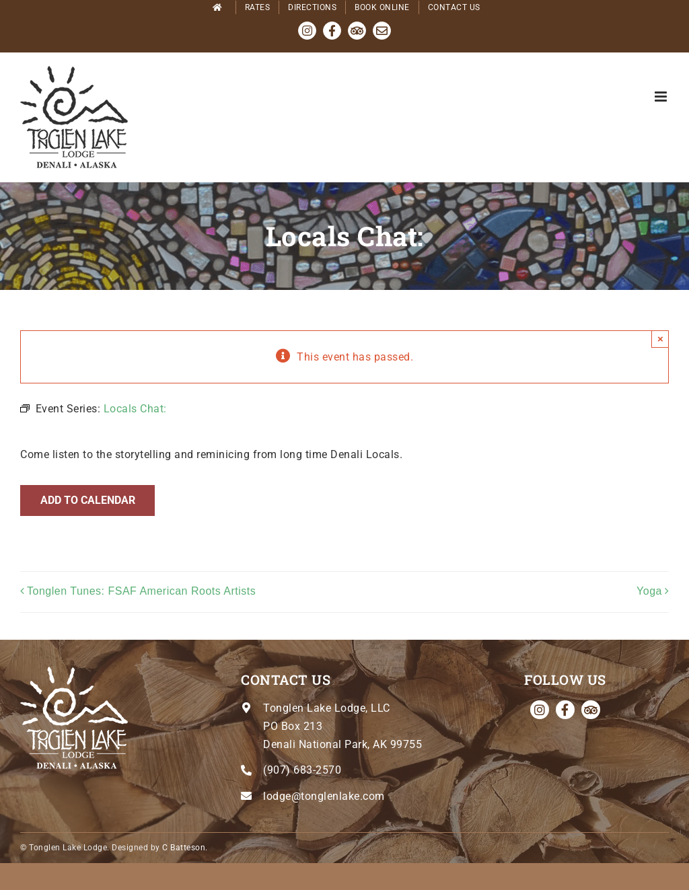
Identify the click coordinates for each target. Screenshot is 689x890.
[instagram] (539, 709)
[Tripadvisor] (590, 709)
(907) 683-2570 (302, 770)
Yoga (649, 591)
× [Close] (660, 338)
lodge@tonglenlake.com (324, 796)
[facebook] (565, 709)
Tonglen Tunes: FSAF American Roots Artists (141, 591)
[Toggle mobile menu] (662, 96)
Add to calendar (87, 500)
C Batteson (183, 847)
